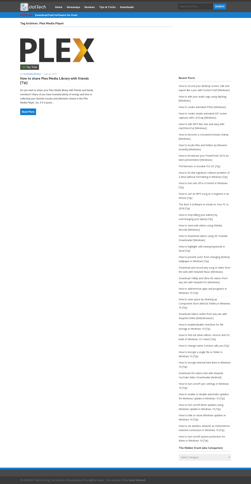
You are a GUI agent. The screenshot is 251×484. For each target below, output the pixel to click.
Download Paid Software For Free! (56, 15)
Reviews (89, 7)
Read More (28, 111)
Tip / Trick (31, 67)
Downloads (127, 7)
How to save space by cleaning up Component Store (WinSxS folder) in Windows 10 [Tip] (204, 303)
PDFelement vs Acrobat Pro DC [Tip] (199, 166)
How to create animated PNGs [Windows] (202, 107)
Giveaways (73, 7)
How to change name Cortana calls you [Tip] (204, 345)
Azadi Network (137, 480)
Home (58, 7)
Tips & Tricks (107, 7)
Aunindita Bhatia (32, 73)
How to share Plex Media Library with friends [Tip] (54, 80)
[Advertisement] (205, 48)
